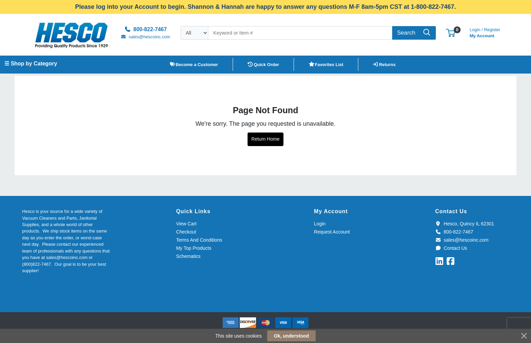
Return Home (265, 139)
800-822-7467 (454, 232)
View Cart (186, 223)
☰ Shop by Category (30, 63)
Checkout (186, 232)
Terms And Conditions (199, 240)
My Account (485, 32)
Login (319, 223)
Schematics (188, 256)
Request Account (332, 232)
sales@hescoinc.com (461, 240)
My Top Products (193, 248)
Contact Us (451, 248)
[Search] (300, 33)
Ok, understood (291, 336)
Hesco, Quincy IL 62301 (464, 223)
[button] (450, 32)
